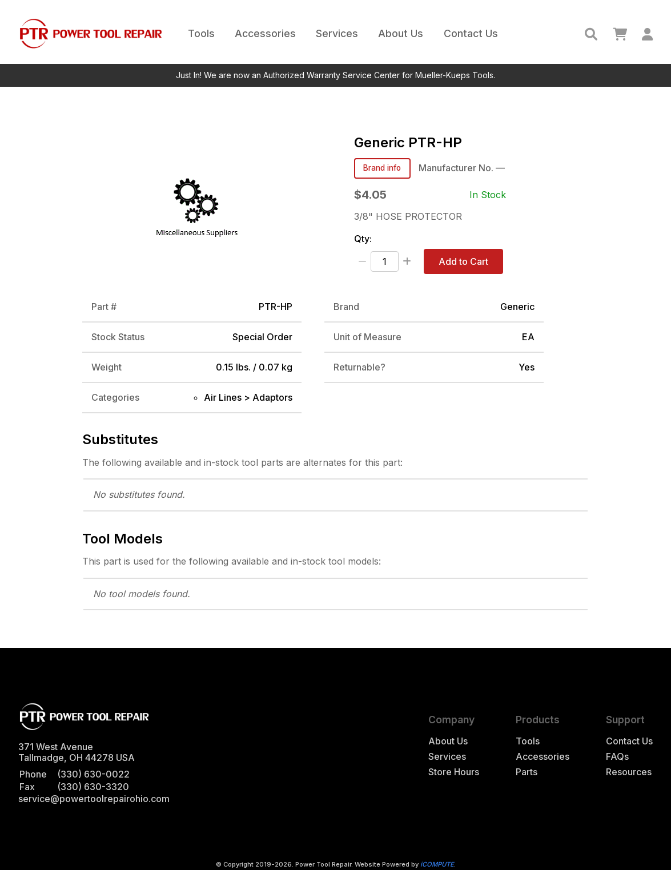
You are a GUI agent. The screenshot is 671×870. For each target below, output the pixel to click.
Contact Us (471, 33)
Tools (201, 33)
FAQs (617, 756)
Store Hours (453, 772)
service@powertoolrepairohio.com (94, 798)
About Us (400, 33)
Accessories (265, 33)
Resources (629, 772)
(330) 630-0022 (93, 774)
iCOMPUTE (437, 864)
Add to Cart (463, 261)
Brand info (382, 167)
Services (337, 33)
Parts (526, 772)
